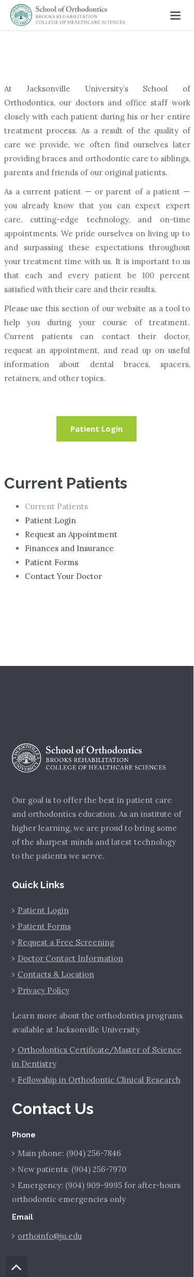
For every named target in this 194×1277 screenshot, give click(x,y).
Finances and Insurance (69, 548)
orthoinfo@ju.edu (50, 1236)
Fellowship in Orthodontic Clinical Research (99, 1080)
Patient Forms (51, 562)
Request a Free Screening (66, 942)
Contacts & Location (56, 974)
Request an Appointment (71, 534)
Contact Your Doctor (63, 576)
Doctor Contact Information (70, 958)
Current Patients (56, 506)
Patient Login (96, 428)
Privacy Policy (43, 990)
